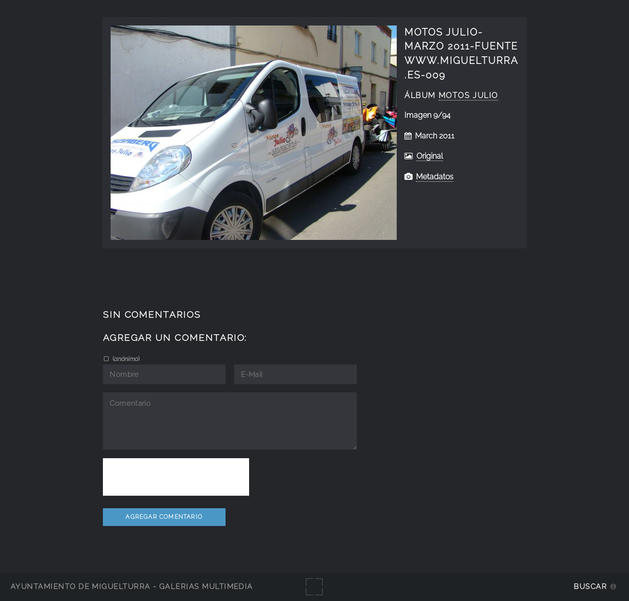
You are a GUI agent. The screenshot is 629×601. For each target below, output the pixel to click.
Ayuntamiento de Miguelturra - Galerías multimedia (132, 586)
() (125, 359)
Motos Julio (468, 95)
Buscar (590, 586)
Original (429, 156)
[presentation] (176, 477)
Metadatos (434, 176)
